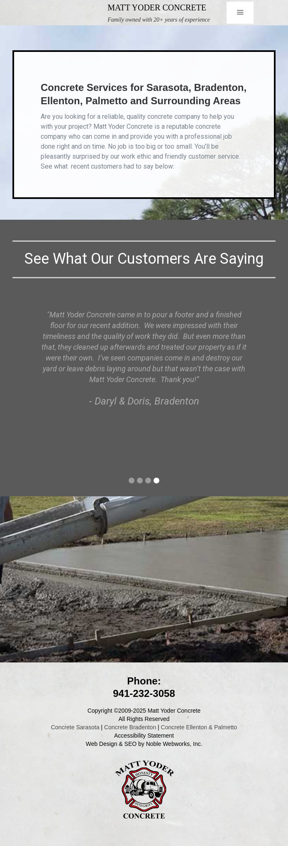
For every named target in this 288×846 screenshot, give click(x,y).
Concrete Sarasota (75, 727)
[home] (64, 13)
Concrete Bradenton (130, 727)
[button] (240, 13)
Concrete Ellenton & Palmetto (199, 727)
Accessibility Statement (144, 735)
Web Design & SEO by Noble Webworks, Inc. (143, 744)
